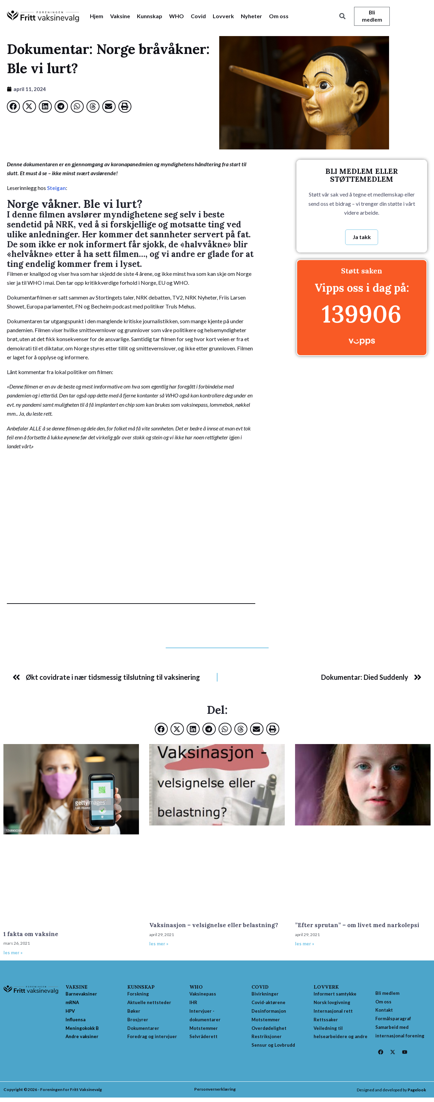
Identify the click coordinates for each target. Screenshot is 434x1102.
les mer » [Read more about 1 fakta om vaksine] (13, 953)
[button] (342, 16)
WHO (176, 16)
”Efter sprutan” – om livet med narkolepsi (357, 926)
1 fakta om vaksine (30, 935)
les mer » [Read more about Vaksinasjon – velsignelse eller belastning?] (158, 944)
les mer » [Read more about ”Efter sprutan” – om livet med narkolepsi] (304, 944)
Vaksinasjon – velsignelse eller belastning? (213, 926)
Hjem (96, 16)
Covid (198, 16)
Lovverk (223, 16)
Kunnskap (149, 16)
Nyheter (251, 16)
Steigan (56, 188)
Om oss (279, 16)
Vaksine (120, 16)
